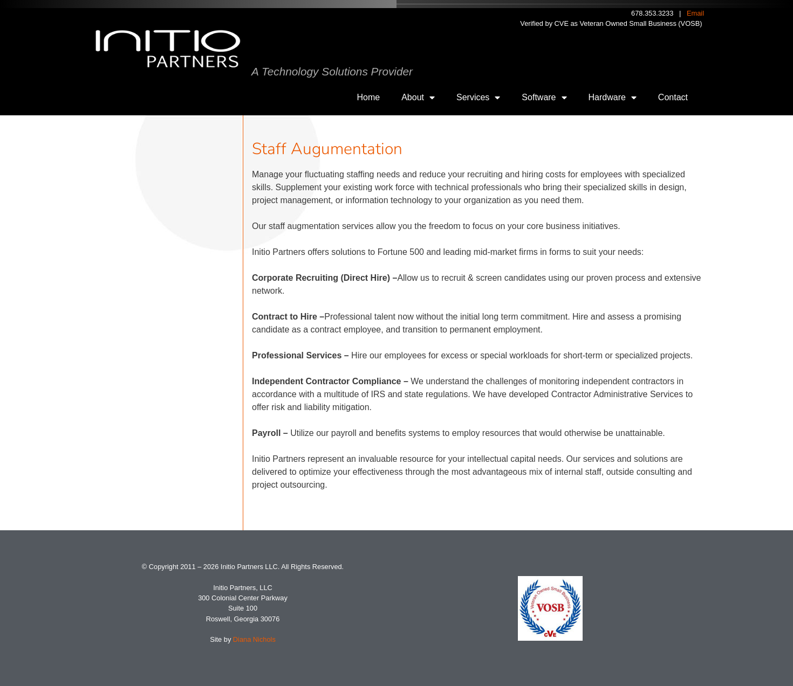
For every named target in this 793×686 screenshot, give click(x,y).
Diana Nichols (254, 639)
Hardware (613, 97)
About (418, 97)
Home (368, 97)
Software (544, 97)
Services (478, 97)
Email (695, 13)
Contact (673, 97)
